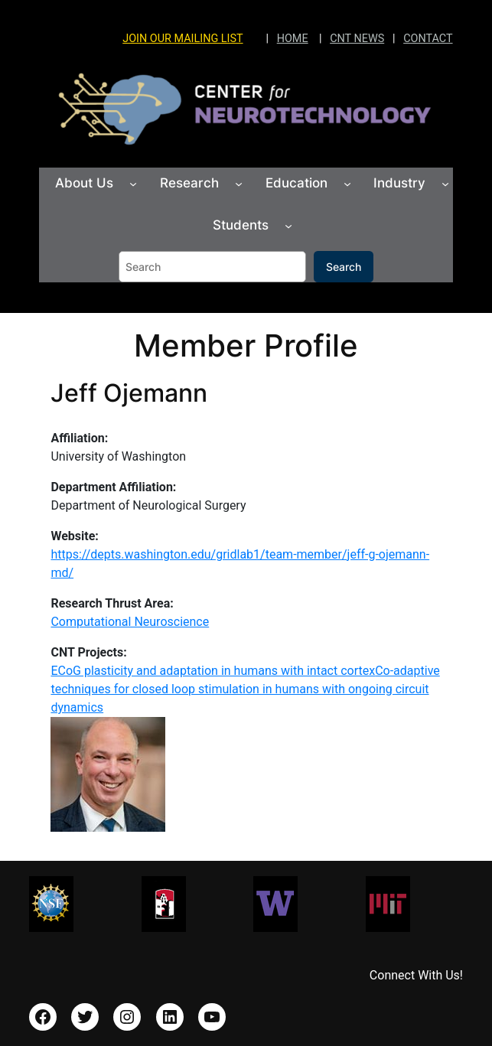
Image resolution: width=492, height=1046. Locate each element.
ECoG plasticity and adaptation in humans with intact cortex (213, 670)
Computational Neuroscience (130, 621)
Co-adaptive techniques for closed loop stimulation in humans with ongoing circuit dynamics (245, 689)
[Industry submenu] (445, 183)
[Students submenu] (288, 225)
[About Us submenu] (133, 183)
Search (343, 266)
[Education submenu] (347, 183)
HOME (292, 38)
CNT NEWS (357, 38)
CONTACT (427, 38)
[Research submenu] (239, 183)
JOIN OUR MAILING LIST (182, 38)
